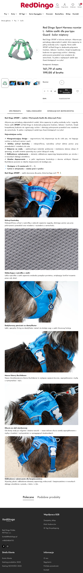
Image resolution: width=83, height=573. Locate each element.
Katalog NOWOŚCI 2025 (12, 566)
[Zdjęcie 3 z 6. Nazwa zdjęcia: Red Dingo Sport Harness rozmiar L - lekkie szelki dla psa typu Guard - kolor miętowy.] (20, 83)
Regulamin (47, 562)
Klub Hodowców (50, 524)
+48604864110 (8, 540)
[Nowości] (49, 14)
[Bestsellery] (59, 14)
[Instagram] (7, 546)
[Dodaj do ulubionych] (77, 91)
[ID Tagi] (23, 14)
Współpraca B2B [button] (51, 514)
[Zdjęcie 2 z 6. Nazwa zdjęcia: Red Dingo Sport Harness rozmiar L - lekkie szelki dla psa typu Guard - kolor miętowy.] (12, 83)
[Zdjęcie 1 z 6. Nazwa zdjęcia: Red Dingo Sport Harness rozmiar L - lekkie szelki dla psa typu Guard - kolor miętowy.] (4, 83)
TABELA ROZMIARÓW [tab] (34, 111)
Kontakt (46, 570)
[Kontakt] (76, 14)
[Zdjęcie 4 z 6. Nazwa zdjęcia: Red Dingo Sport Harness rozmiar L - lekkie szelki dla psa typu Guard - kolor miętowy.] (28, 83)
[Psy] (6, 14)
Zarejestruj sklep (50, 520)
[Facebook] (3, 546)
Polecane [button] (28, 497)
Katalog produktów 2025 (11, 562)
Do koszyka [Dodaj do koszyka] (65, 91)
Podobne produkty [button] (48, 497)
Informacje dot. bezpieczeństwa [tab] (60, 111)
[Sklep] (68, 14)
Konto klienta (7, 558)
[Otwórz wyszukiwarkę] (57, 5)
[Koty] (14, 14)
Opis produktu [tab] (15, 111)
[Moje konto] (64, 5)
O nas (46, 558)
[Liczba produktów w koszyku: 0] (80, 5)
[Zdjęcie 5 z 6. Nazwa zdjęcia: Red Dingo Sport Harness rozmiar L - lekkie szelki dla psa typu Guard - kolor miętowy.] (36, 83)
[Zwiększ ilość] (51, 91)
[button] (37, 50)
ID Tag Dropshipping (51, 528)
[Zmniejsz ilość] (44, 91)
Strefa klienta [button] (8, 552)
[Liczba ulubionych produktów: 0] (73, 5)
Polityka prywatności (51, 566)
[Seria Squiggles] (36, 14)
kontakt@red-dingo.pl (9, 536)
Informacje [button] (49, 552)
